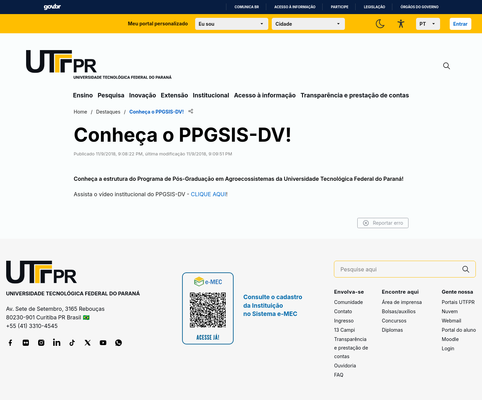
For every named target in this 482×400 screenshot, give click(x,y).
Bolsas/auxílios (398, 311)
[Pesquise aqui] (398, 269)
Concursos (394, 320)
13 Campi (344, 330)
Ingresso (344, 320)
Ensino (83, 95)
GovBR (52, 7)
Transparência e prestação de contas (355, 95)
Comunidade (348, 302)
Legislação (374, 7)
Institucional (211, 95)
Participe (339, 7)
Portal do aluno (459, 330)
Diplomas (392, 330)
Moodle (450, 339)
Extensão (174, 95)
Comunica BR (247, 7)
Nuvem (450, 311)
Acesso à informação (295, 7)
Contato (343, 311)
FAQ (338, 375)
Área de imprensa (402, 302)
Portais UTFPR (458, 302)
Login (448, 348)
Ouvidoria (345, 365)
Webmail (451, 320)
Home (80, 112)
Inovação (142, 95)
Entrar (460, 24)
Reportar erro (382, 223)
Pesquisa (111, 95)
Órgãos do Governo (419, 7)
